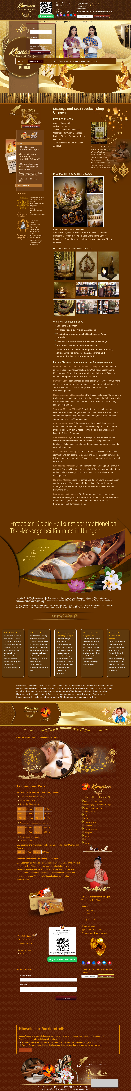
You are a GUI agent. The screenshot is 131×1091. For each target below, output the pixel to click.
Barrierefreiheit (26, 1050)
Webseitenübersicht (78, 22)
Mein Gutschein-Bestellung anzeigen (29, 148)
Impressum (50, 22)
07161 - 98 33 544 (90, 913)
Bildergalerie (92, 61)
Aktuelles (85, 843)
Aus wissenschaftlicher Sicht (92, 808)
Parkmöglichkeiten (77, 61)
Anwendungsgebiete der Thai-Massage (96, 805)
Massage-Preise (35, 61)
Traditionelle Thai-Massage (91, 801)
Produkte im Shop (88, 822)
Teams (85, 819)
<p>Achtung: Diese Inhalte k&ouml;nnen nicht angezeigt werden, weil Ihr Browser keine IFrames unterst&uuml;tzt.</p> (41, 39)
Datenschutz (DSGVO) (63, 22)
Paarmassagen (60, 381)
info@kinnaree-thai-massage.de (94, 920)
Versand (88, 22)
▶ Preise (91, 5)
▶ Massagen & (93, 4)
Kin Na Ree (22, 61)
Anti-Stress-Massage (62, 437)
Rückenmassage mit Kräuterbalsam (69, 395)
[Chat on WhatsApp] (62, 963)
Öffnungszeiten (51, 61)
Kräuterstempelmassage (64, 466)
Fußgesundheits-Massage (65, 451)
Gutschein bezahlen (29, 167)
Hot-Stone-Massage (62, 480)
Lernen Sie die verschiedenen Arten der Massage (75, 367)
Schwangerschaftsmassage (65, 494)
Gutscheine (63, 61)
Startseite (42, 22)
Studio (84, 815)
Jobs (84, 840)
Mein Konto (25, 169)
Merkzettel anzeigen (29, 164)
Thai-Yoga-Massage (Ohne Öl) (67, 409)
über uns (85, 836)
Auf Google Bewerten (31, 126)
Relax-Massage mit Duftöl (65, 423)
